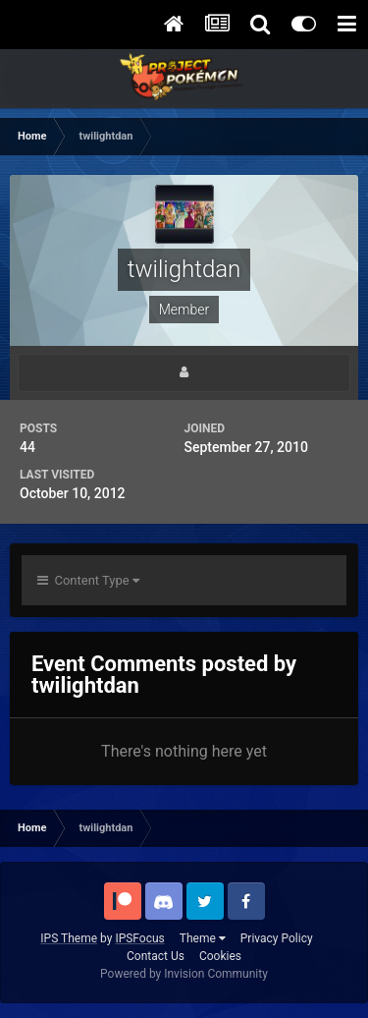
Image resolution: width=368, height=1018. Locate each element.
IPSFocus (139, 938)
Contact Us (155, 956)
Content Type (88, 580)
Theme (203, 938)
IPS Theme (68, 938)
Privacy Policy (276, 938)
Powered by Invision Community (184, 974)
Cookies (220, 956)
